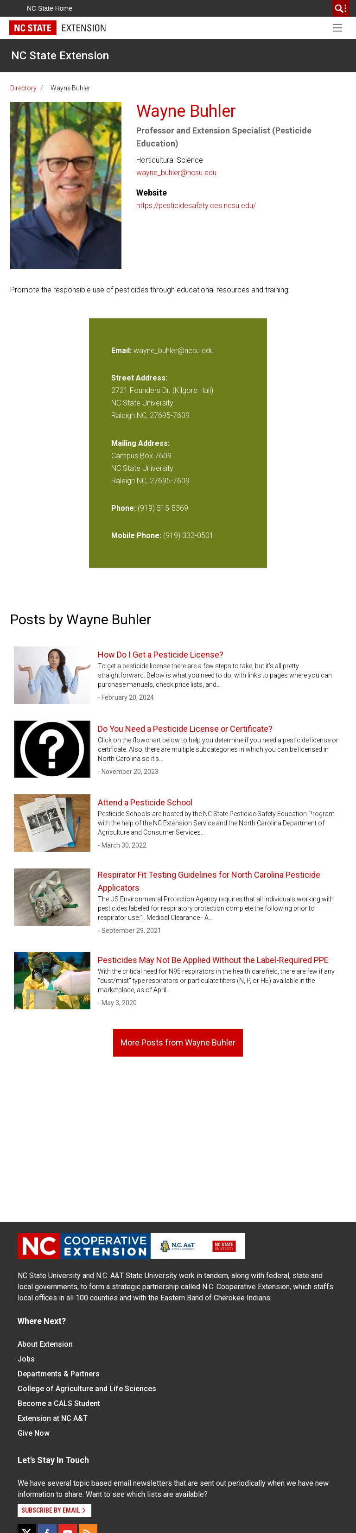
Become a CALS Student (59, 1403)
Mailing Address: (140, 443)
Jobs (26, 1359)
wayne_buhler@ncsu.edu (176, 172)
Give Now (34, 1433)
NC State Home (49, 8)
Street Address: (139, 378)
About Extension (45, 1344)
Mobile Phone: (136, 535)
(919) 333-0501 (188, 535)
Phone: (123, 508)
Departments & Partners (59, 1373)
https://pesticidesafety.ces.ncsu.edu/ (196, 205)
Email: (122, 350)
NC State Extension (60, 55)
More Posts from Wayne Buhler (178, 1042)
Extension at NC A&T (53, 1418)
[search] (340, 8)
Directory (23, 88)
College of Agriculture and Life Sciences (87, 1388)
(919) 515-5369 (163, 508)
